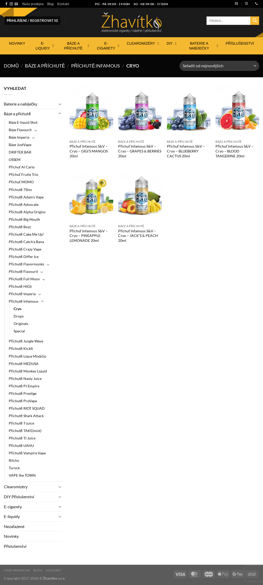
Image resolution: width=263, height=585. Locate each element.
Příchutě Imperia (22, 294)
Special (19, 331)
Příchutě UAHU (21, 445)
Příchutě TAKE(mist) (25, 430)
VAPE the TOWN (22, 475)
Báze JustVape (20, 144)
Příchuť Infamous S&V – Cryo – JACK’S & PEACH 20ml (138, 236)
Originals (21, 323)
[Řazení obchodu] (219, 66)
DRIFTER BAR (20, 152)
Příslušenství (15, 546)
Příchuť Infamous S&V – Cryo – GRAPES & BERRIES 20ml (139, 151)
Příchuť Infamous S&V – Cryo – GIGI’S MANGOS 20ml (89, 151)
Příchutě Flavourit (23, 271)
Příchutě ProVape (23, 401)
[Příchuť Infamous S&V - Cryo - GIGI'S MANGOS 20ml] (91, 111)
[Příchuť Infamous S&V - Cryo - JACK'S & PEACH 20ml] (140, 195)
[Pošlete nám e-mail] (16, 4)
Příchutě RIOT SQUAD (27, 408)
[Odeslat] (254, 20)
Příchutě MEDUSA (24, 363)
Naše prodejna (33, 4)
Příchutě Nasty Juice (25, 378)
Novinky (11, 536)
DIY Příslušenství (19, 496)
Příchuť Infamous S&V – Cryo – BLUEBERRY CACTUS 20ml (186, 151)
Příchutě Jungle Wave (26, 341)
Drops (19, 316)
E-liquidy (12, 516)
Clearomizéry (15, 486)
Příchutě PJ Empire (24, 386)
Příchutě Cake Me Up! (26, 234)
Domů (11, 66)
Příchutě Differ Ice (24, 256)
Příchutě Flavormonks (26, 264)
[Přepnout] (60, 104)
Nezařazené (14, 526)
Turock (14, 468)
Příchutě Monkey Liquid (28, 371)
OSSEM (15, 159)
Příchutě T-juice (21, 423)
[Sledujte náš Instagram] (11, 4)
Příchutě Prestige (22, 393)
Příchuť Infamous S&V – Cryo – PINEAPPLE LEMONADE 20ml (89, 236)
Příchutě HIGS (20, 286)
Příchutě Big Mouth (24, 219)
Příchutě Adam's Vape (26, 197)
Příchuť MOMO (21, 182)
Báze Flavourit (20, 130)
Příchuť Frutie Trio (23, 174)
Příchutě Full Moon (24, 279)
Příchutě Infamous (95, 66)
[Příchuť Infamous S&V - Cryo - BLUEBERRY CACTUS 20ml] (189, 111)
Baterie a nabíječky (20, 103)
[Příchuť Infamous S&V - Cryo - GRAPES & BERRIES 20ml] (140, 111)
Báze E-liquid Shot (23, 122)
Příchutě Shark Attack (26, 416)
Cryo (17, 308)
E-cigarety (13, 506)
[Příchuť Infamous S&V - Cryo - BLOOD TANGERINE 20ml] (237, 111)
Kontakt (63, 4)
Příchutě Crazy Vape (25, 249)
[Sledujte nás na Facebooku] (6, 4)
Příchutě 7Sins (20, 189)
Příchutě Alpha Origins (27, 212)
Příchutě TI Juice (22, 438)
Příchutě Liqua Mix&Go (27, 356)
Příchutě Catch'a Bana (26, 241)
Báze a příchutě (45, 66)
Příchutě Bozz (20, 227)
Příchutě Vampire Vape (27, 453)
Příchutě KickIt (21, 348)
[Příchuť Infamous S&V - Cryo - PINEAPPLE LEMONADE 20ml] (91, 195)
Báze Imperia (19, 137)
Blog (50, 4)
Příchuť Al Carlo (22, 167)
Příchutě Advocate (24, 204)
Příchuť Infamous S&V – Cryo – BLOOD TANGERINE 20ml (234, 151)
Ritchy (14, 460)
